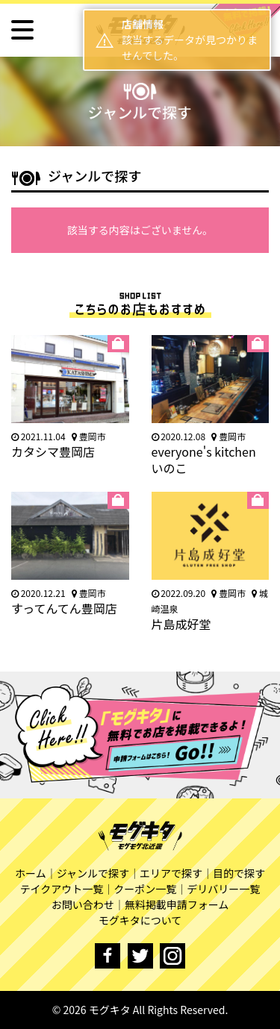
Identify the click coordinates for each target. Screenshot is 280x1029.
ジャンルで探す (93, 873)
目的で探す (239, 873)
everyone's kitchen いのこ (204, 459)
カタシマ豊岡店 (53, 451)
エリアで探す (171, 873)
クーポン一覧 (144, 888)
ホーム (30, 873)
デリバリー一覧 (223, 888)
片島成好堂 (181, 624)
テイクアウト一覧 (62, 888)
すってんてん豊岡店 (64, 608)
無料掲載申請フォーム (177, 904)
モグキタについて (140, 920)
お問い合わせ (83, 904)
